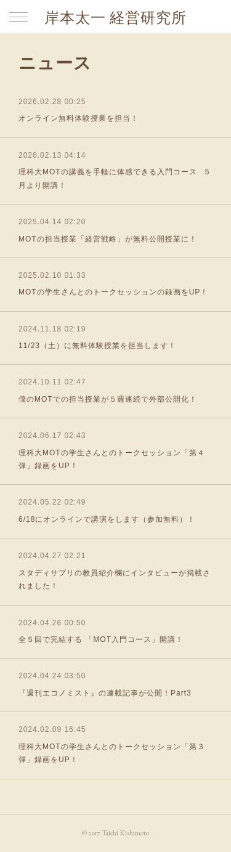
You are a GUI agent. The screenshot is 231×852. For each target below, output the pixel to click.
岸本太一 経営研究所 (115, 17)
